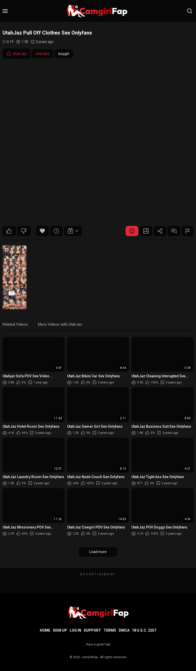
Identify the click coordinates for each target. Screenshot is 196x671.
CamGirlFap (90, 657)
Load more (98, 552)
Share (160, 231)
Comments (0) (174, 231)
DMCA (124, 630)
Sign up (60, 630)
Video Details (131, 231)
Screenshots (146, 231)
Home (45, 630)
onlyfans (42, 54)
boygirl (63, 54)
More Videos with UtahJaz (60, 324)
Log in (75, 630)
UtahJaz (16, 53)
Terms (110, 630)
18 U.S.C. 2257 (144, 630)
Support (92, 630)
